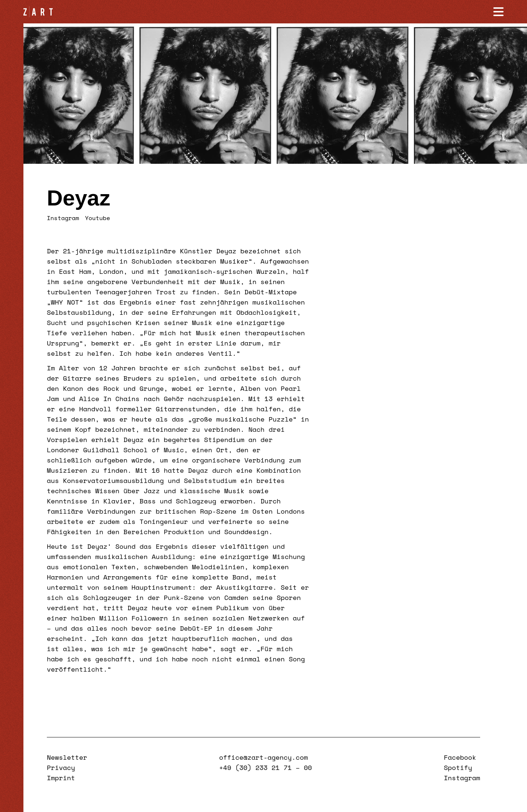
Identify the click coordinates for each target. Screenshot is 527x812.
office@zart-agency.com (263, 757)
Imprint (61, 777)
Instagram (63, 218)
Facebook (460, 757)
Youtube (97, 218)
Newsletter (67, 757)
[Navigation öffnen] (498, 11)
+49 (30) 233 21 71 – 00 (265, 767)
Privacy (61, 767)
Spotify (458, 767)
